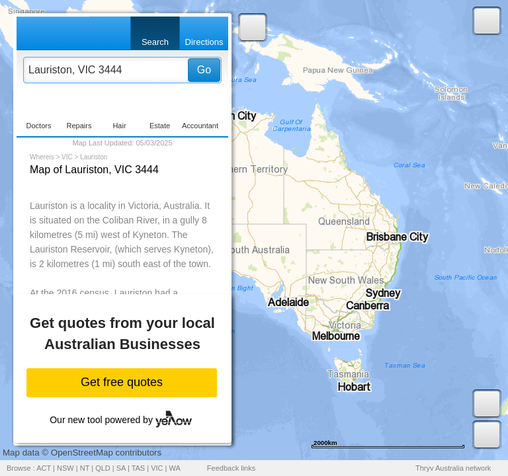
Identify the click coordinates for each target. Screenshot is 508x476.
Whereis (42, 157)
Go (204, 69)
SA (121, 468)
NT (84, 468)
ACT (43, 468)
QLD (102, 468)
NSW (65, 468)
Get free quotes (122, 382)
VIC (67, 157)
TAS (139, 468)
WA (175, 468)
